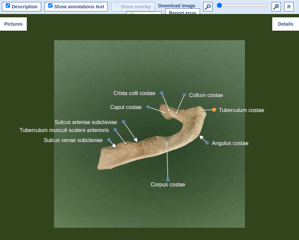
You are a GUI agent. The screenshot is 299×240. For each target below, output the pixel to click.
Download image (176, 5)
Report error (182, 13)
